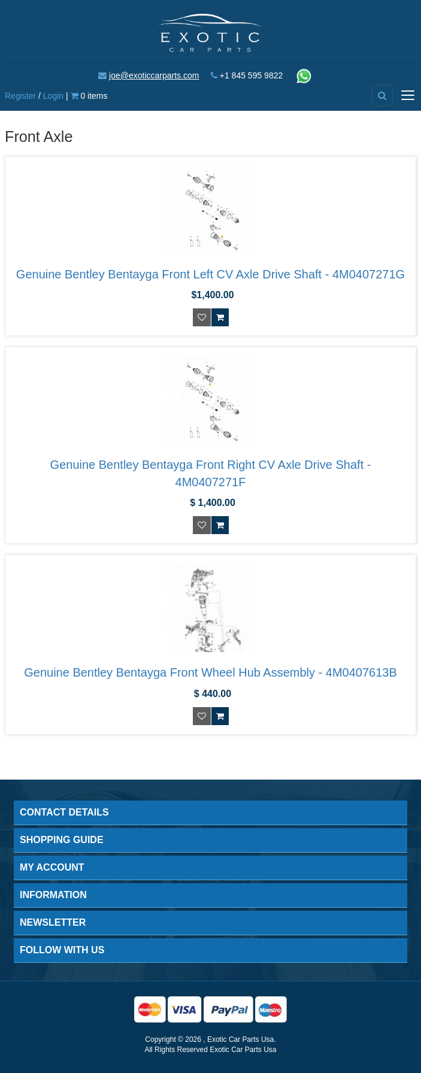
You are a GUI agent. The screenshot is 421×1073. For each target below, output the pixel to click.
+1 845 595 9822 (251, 75)
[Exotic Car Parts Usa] (210, 32)
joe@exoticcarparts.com (154, 75)
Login (53, 96)
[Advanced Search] (382, 96)
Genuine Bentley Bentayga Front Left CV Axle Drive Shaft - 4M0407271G (210, 274)
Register (20, 96)
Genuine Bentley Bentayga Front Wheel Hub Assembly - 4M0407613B (210, 672)
